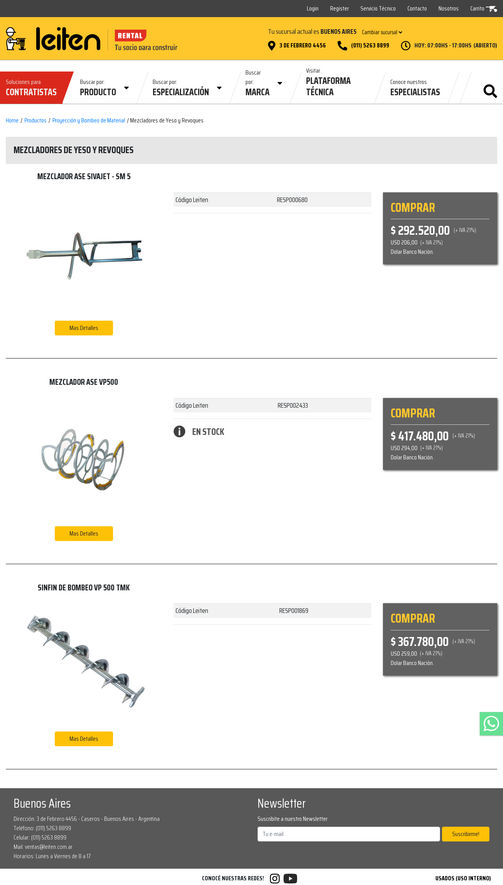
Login (313, 8)
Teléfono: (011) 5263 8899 (42, 828)
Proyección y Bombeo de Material (88, 120)
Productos (35, 120)
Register (339, 8)
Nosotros (449, 8)
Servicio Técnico (378, 8)
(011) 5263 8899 (370, 45)
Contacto (417, 8)
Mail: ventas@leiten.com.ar (43, 847)
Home (12, 120)
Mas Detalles (84, 328)
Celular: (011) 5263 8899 (40, 837)
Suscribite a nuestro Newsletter (292, 819)
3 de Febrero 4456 (302, 45)
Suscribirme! (465, 834)
